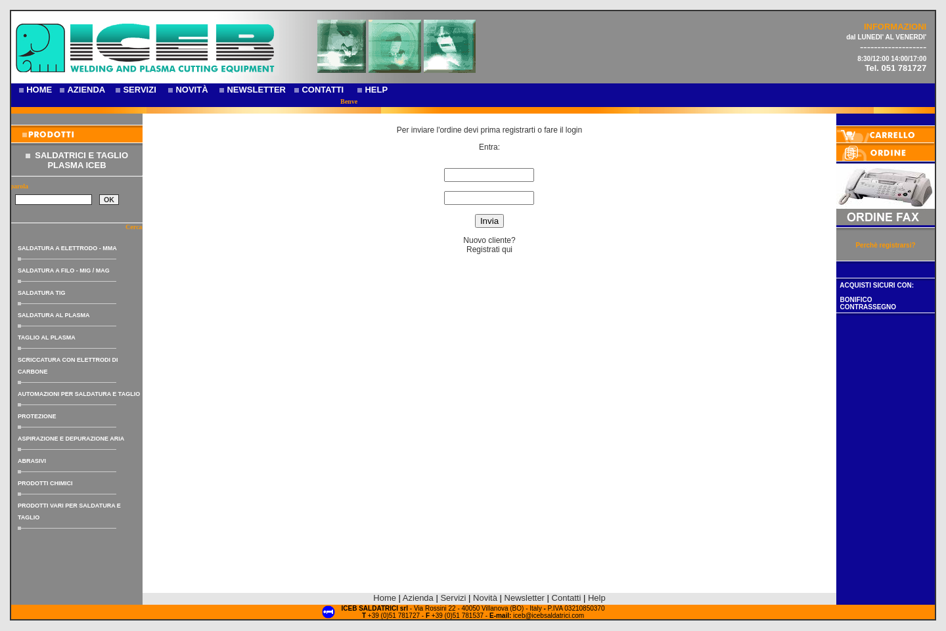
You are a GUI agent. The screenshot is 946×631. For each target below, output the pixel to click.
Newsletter (525, 598)
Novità (485, 598)
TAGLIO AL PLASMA (47, 337)
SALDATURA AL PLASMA (54, 315)
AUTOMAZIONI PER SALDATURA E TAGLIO (79, 394)
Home (384, 598)
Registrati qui (489, 249)
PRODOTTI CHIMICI (45, 483)
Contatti (566, 598)
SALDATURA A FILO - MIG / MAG (64, 270)
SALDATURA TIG (42, 293)
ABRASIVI (32, 461)
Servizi (454, 598)
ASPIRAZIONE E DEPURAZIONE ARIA (71, 438)
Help (597, 598)
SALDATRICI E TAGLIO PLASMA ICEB (81, 160)
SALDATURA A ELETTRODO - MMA (67, 248)
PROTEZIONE (37, 416)
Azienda (418, 598)
